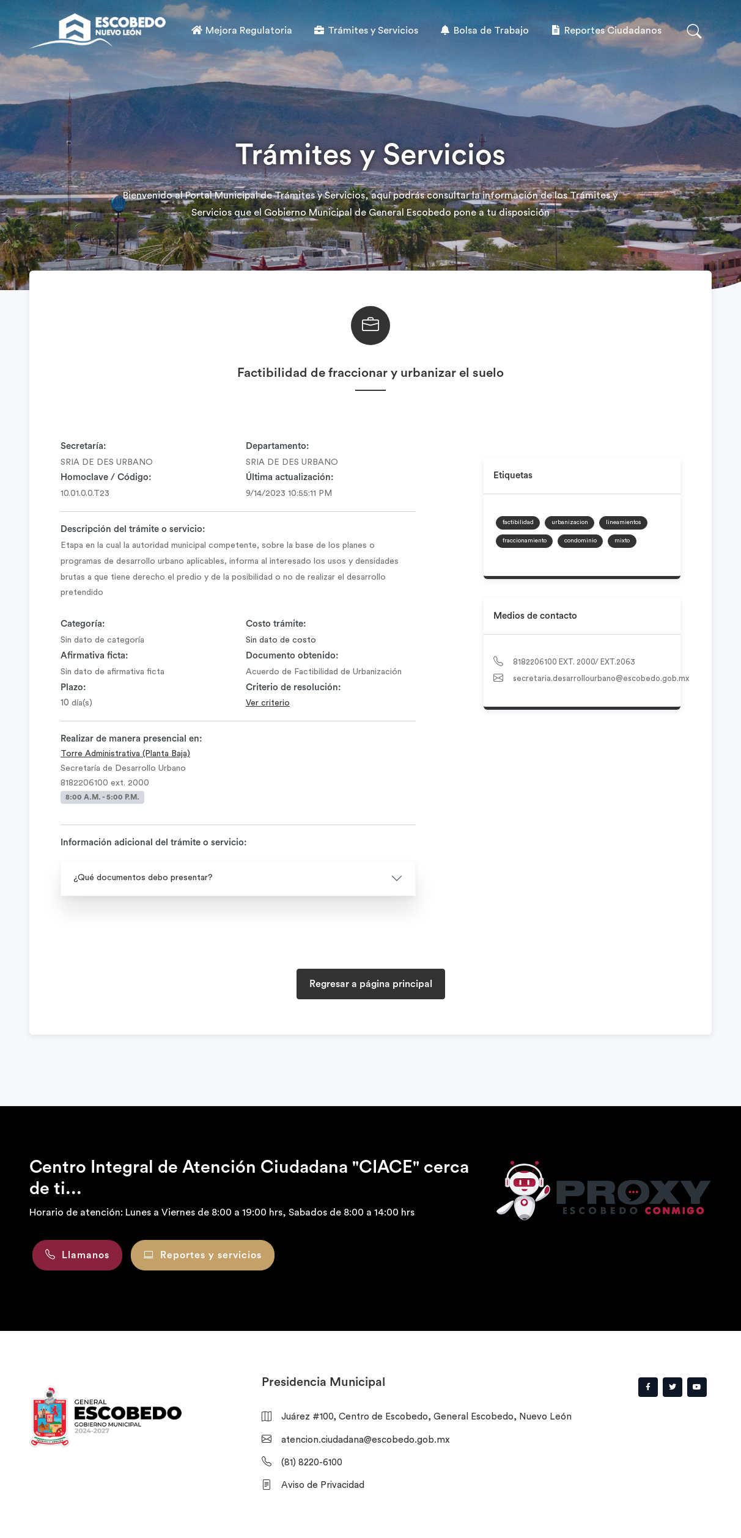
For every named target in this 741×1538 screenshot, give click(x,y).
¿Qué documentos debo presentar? (143, 877)
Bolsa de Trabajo (484, 30)
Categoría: (83, 624)
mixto (622, 541)
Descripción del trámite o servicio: (133, 529)
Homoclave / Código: (106, 477)
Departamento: (277, 446)
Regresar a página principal (370, 984)
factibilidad (518, 522)
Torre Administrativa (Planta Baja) (125, 753)
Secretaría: (83, 446)
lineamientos (623, 522)
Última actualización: (290, 477)
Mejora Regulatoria (241, 30)
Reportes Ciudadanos (606, 30)
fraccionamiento (525, 541)
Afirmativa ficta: (94, 655)
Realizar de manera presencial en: (131, 738)
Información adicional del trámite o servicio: (154, 842)
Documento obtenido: (292, 655)
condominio (580, 541)
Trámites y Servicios (365, 30)
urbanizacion (569, 522)
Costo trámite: (276, 624)
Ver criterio (268, 703)
